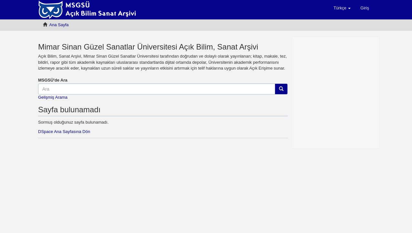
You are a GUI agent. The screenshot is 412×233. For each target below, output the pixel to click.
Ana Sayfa (59, 24)
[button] (342, 8)
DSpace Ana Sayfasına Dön (64, 131)
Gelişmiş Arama (52, 97)
